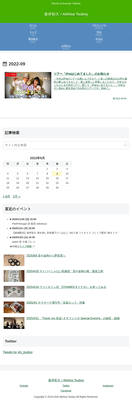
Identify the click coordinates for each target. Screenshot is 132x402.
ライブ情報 (25, 246)
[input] (66, 145)
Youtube (23, 385)
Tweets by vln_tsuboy (18, 352)
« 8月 (6, 196)
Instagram (108, 385)
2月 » (16, 196)
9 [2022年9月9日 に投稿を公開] (57, 173)
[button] (126, 145)
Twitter (65, 385)
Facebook (66, 390)
